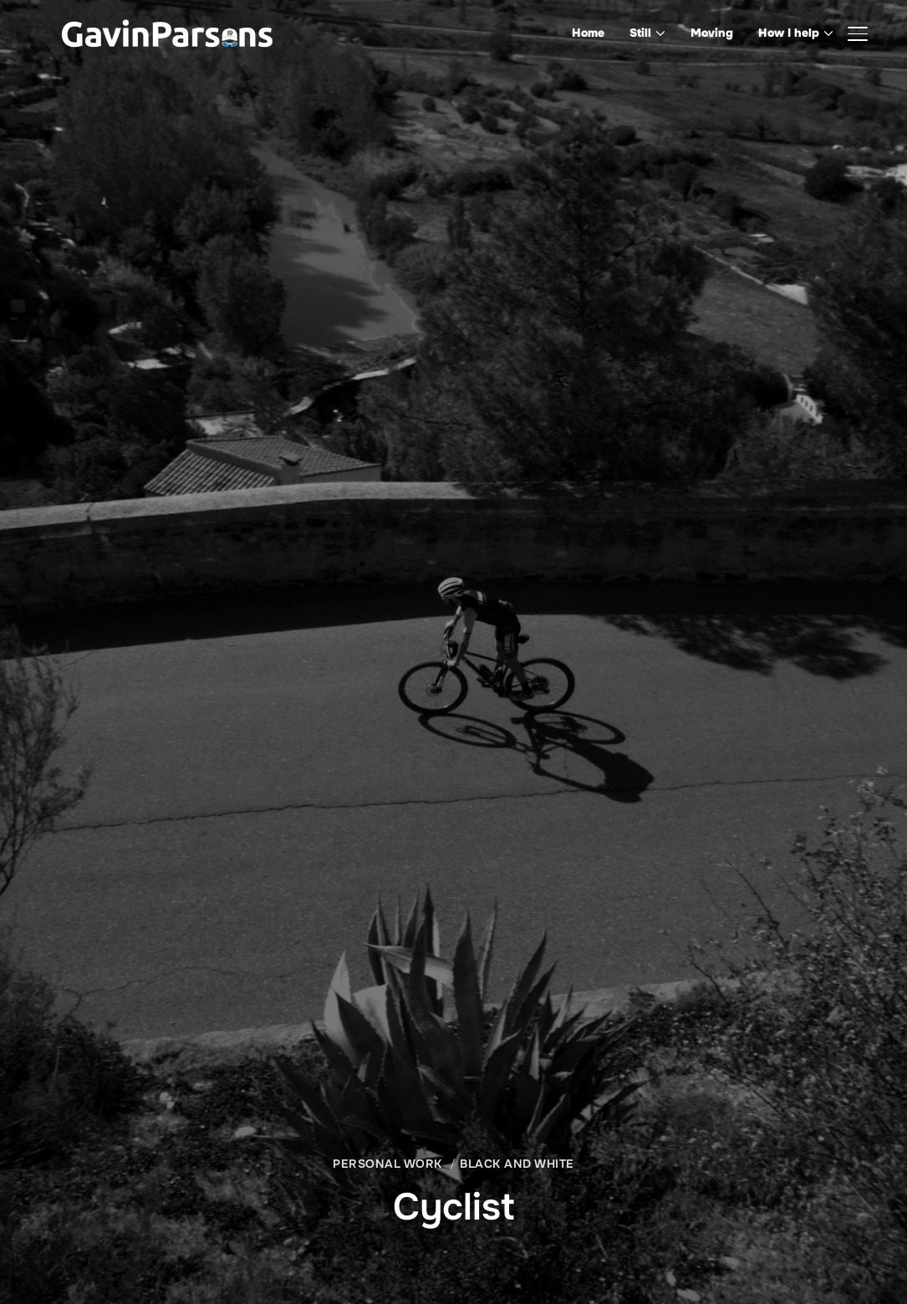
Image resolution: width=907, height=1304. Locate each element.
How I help (788, 32)
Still (640, 32)
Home (588, 32)
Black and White (517, 1163)
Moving (711, 32)
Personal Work (387, 1163)
